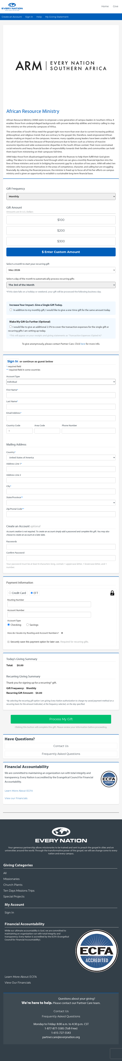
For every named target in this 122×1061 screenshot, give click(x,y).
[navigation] (109, 6)
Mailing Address (16, 444)
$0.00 (20, 665)
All (5, 873)
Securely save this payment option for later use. (49, 641)
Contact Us (60, 746)
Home (105, 6)
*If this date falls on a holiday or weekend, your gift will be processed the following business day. (53, 291)
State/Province (14, 497)
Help (39, 16)
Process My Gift (61, 719)
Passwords (11, 541)
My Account (14, 904)
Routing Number (15, 599)
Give (115, 6)
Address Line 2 (13, 474)
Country (11, 452)
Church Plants (12, 884)
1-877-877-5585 (54, 1028)
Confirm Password (15, 552)
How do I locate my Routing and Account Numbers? (34, 632)
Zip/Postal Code (15, 508)
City (8, 486)
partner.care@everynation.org (61, 1037)
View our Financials (16, 798)
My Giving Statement (56, 16)
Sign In (29, 16)
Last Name (12, 401)
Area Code (39, 425)
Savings (34, 624)
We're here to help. (37, 1002)
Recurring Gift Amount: (19, 692)
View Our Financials (18, 982)
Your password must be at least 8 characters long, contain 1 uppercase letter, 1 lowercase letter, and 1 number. (56, 565)
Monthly (31, 688)
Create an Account (12, 16)
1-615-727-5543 (61, 1033)
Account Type (13, 376)
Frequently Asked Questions (61, 753)
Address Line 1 (14, 463)
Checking (16, 624)
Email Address (13, 412)
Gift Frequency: (15, 688)
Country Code (13, 425)
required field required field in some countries (23, 368)
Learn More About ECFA (19, 790)
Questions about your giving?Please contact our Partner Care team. (76, 1001)
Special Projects (13, 896)
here (82, 343)
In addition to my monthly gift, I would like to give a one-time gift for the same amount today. (61, 310)
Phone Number (69, 425)
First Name (12, 389)
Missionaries (11, 879)
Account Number (15, 610)
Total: (9, 665)
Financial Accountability (25, 924)
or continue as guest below (36, 361)
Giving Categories (18, 865)
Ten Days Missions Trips (18, 890)
